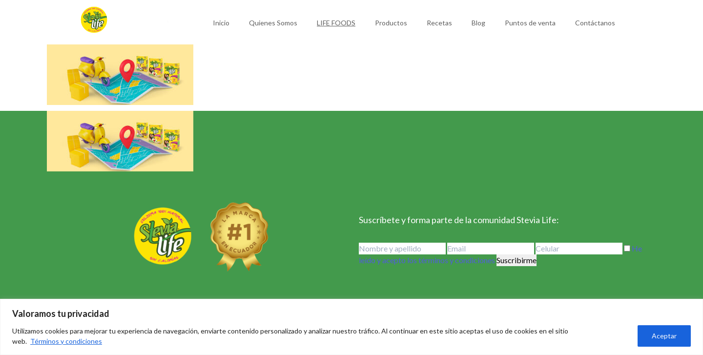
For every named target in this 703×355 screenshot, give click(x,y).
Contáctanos (595, 23)
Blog (478, 23)
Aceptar (664, 336)
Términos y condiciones (66, 341)
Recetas (439, 23)
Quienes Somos (273, 23)
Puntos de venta (530, 23)
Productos (391, 23)
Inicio (221, 23)
